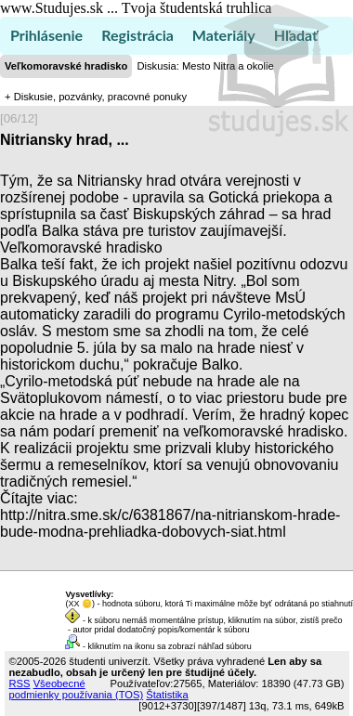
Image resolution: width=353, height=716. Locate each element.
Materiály (223, 35)
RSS (20, 683)
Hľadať (296, 35)
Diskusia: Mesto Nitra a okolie (205, 66)
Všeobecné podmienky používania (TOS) (76, 689)
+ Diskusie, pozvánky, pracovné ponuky (96, 96)
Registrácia (137, 35)
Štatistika (167, 694)
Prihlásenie (46, 35)
